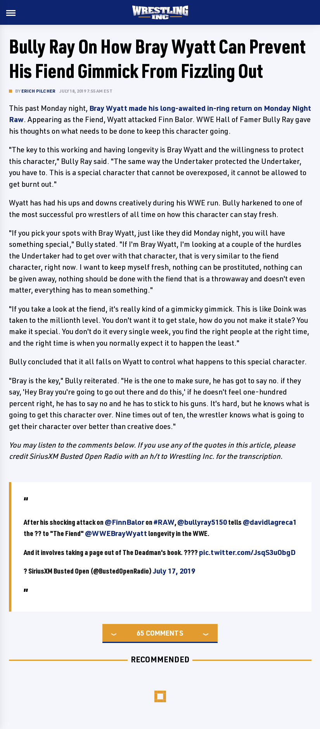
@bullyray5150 (202, 522)
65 (140, 633)
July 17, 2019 (174, 571)
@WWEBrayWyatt (116, 533)
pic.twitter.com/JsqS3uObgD (247, 552)
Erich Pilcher (38, 91)
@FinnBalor (124, 522)
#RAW (164, 522)
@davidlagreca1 (270, 522)
